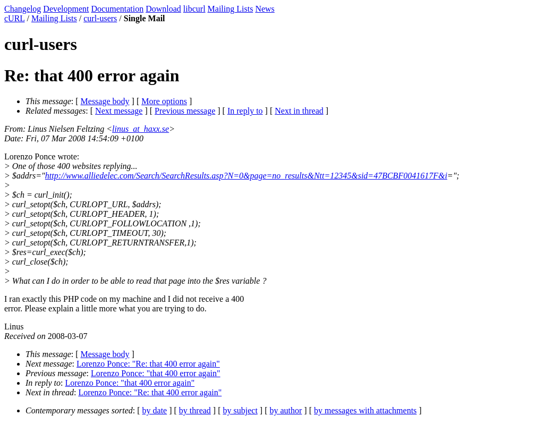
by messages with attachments (365, 410)
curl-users (100, 18)
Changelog (22, 8)
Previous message (185, 110)
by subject (240, 410)
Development (66, 8)
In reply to (245, 110)
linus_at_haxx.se (140, 128)
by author (285, 410)
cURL (14, 18)
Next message (118, 110)
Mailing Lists (230, 8)
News (264, 8)
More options (164, 101)
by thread (195, 410)
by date (154, 410)
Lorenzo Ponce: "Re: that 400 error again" (148, 363)
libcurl (194, 8)
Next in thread (299, 110)
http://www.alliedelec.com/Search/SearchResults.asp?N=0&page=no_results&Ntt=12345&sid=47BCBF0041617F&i (246, 175)
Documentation (117, 8)
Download (163, 8)
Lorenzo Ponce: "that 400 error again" (155, 373)
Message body (105, 101)
